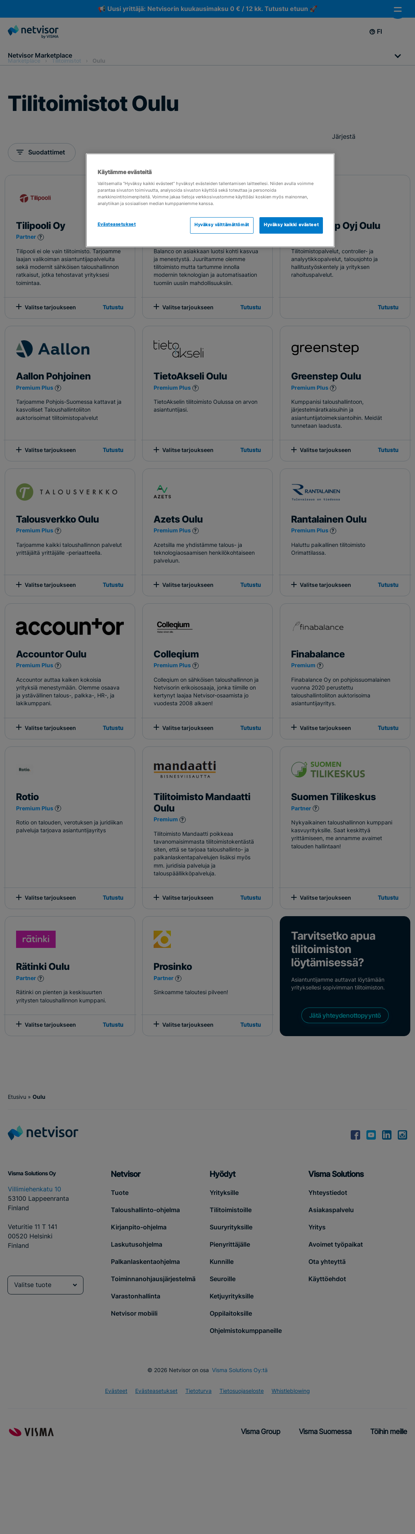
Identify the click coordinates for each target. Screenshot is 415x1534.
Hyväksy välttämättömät (221, 225)
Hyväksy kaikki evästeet (291, 225)
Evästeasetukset (117, 224)
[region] (210, 200)
